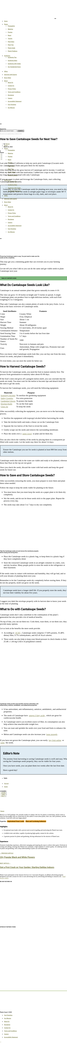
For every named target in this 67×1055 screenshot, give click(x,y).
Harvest (6, 783)
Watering (10, 29)
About (6, 81)
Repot (9, 35)
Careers (10, 98)
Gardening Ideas (12, 60)
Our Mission (11, 107)
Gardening (7, 55)
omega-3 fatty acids (37, 715)
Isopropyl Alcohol (8, 395)
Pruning (10, 32)
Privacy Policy (12, 89)
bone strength (51, 734)
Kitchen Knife (6, 404)
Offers (6, 71)
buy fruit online (55, 740)
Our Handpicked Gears (14, 67)
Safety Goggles (7, 398)
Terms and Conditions (14, 92)
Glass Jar (4, 406)
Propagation (11, 26)
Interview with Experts (10, 74)
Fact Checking (12, 104)
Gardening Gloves (8, 401)
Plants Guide (11, 48)
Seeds (6, 786)
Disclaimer (11, 95)
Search (20, 131)
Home (6, 21)
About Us (10, 82)
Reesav (8, 144)
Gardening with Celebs (14, 63)
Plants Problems (12, 51)
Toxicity (10, 38)
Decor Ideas (7, 77)
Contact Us (11, 85)
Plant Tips (11, 45)
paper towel (27, 434)
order (2, 742)
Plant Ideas (11, 41)
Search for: (3, 129)
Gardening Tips (12, 57)
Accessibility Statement (14, 101)
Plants (6, 24)
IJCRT (17, 633)
